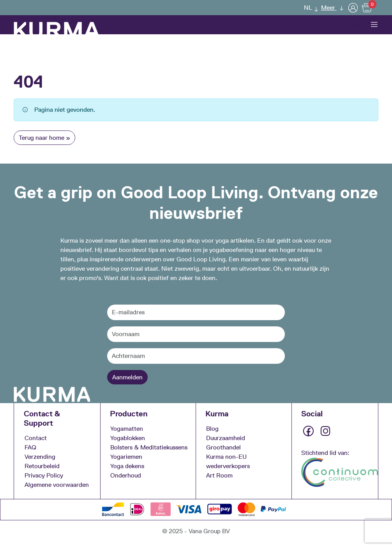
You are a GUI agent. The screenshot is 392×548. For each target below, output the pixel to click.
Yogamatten (126, 428)
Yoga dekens (127, 465)
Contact (36, 437)
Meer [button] (329, 7)
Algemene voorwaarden (57, 484)
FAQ (30, 447)
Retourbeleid (42, 465)
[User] (353, 7)
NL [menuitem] (308, 7)
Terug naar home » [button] (44, 137)
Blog (212, 428)
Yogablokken (127, 437)
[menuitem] (309, 7)
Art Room (219, 475)
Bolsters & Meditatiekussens (148, 447)
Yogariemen (126, 456)
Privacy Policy (44, 475)
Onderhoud (125, 475)
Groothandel (223, 447)
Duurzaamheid (225, 437)
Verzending (40, 456)
